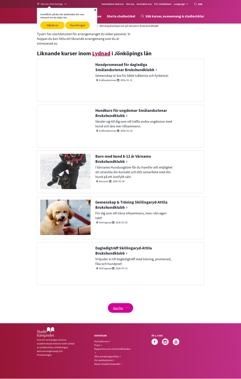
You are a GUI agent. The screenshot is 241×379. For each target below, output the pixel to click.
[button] (52, 4)
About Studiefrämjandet (107, 364)
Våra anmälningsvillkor (106, 356)
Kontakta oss (144, 3)
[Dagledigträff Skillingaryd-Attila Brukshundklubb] (120, 263)
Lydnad (101, 53)
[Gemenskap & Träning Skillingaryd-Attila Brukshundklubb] (120, 217)
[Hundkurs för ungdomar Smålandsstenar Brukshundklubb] (120, 125)
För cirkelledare (162, 3)
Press (97, 345)
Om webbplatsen (103, 360)
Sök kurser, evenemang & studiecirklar (172, 16)
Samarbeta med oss (112, 3)
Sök (198, 4)
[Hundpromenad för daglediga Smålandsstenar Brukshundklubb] (120, 79)
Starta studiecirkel (121, 16)
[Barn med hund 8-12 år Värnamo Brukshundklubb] (120, 171)
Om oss (130, 3)
